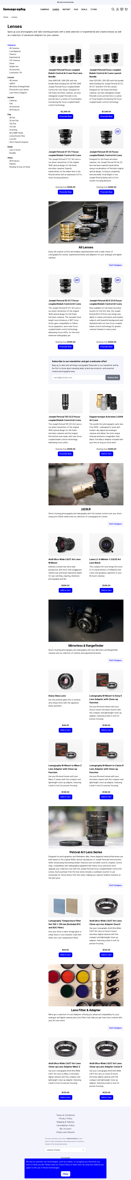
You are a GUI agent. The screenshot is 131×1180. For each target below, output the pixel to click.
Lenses (55, 9)
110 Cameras (14, 60)
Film (76, 9)
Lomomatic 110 (15, 73)
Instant (66, 9)
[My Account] (117, 9)
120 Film (12, 124)
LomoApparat (15, 51)
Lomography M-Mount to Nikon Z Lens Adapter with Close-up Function (65, 769)
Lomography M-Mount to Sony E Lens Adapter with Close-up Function (105, 699)
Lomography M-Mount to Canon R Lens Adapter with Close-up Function (106, 769)
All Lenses (13, 80)
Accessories (14, 70)
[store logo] (14, 9)
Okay (65, 1174)
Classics (12, 54)
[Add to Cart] (106, 453)
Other (94, 9)
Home (5, 17)
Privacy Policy (65, 1118)
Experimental (14, 57)
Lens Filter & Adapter (18, 93)
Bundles (12, 153)
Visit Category (115, 265)
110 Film (12, 127)
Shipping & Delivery (65, 1122)
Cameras (44, 9)
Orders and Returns (65, 1132)
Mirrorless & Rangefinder (19, 87)
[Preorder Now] (65, 116)
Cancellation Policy (66, 1125)
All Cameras (14, 48)
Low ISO (12, 139)
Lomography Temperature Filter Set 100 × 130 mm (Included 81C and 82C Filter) (64, 924)
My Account (65, 1128)
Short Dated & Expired (18, 142)
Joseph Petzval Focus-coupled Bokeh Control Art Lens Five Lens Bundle (65, 73)
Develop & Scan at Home (19, 167)
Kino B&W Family (16, 133)
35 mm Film (14, 121)
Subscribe (113, 377)
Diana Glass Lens (57, 695)
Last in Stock (14, 150)
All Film (12, 118)
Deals (84, 9)
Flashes (12, 164)
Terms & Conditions (65, 1115)
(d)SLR (12, 83)
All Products (14, 110)
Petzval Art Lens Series (19, 90)
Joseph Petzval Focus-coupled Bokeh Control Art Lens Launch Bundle (105, 73)
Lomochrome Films (17, 136)
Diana (11, 63)
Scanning (13, 130)
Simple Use (13, 66)
